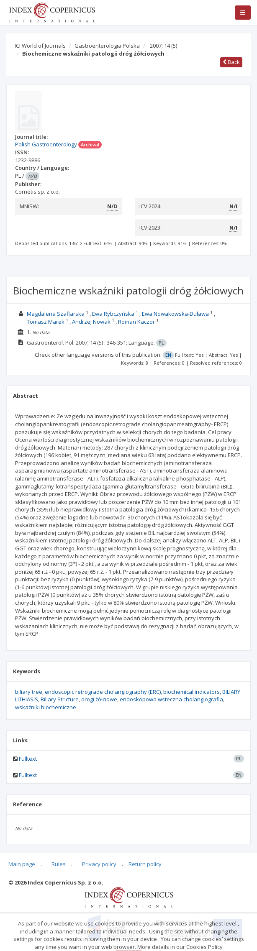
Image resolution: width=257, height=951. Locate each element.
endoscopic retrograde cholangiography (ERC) (103, 691)
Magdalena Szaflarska (56, 313)
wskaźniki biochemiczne (45, 707)
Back (231, 62)
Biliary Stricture (60, 699)
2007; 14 (163, 45)
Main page (21, 864)
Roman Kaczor (136, 321)
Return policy (145, 864)
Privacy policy (99, 864)
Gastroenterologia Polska (107, 45)
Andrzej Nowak (91, 321)
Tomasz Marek (45, 321)
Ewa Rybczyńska (113, 313)
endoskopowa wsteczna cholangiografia (171, 699)
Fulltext (28, 758)
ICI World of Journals (40, 45)
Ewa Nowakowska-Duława (175, 313)
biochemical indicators (191, 691)
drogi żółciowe (99, 699)
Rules (58, 864)
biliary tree (28, 691)
